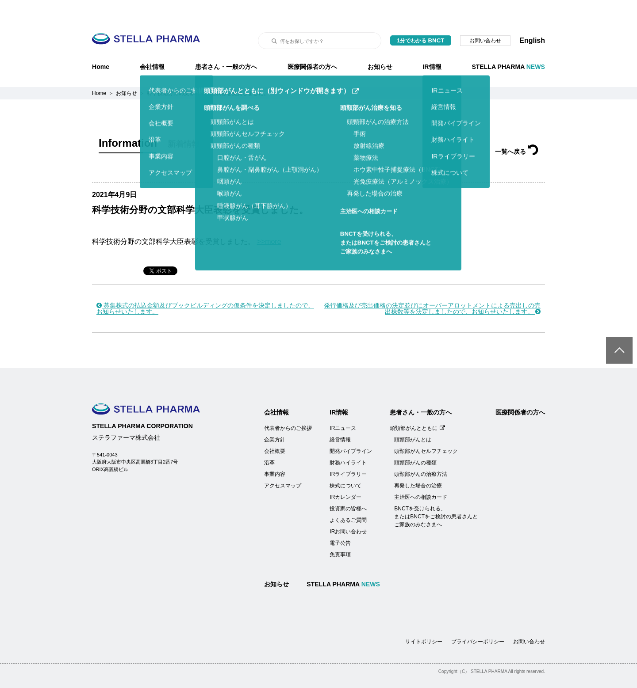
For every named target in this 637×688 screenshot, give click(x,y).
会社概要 (274, 429)
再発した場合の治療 (418, 463)
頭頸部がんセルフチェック (426, 429)
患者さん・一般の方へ (226, 44)
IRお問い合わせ (348, 509)
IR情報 (431, 44)
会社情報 (152, 44)
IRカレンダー (345, 475)
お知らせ (380, 44)
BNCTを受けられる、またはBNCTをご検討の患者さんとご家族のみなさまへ (436, 494)
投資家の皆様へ (348, 486)
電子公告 (340, 521)
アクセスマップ (282, 463)
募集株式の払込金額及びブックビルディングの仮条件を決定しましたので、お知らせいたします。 (205, 286)
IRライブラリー (348, 452)
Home (100, 44)
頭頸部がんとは (412, 417)
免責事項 (340, 532)
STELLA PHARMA (508, 44)
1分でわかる (421, 18)
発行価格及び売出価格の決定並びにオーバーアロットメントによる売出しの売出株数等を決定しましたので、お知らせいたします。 (432, 286)
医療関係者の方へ (312, 44)
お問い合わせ (485, 18)
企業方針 (274, 417)
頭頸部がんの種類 (415, 440)
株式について (345, 463)
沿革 (269, 440)
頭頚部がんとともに (417, 406)
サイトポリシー (423, 619)
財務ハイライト (348, 440)
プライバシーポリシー (477, 619)
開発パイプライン (351, 429)
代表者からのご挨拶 (288, 406)
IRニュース (343, 406)
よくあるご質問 (348, 498)
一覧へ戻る (516, 129)
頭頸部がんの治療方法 (420, 452)
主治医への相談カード (420, 475)
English (532, 18)
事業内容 (274, 452)
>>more (269, 219)
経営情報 (340, 417)
